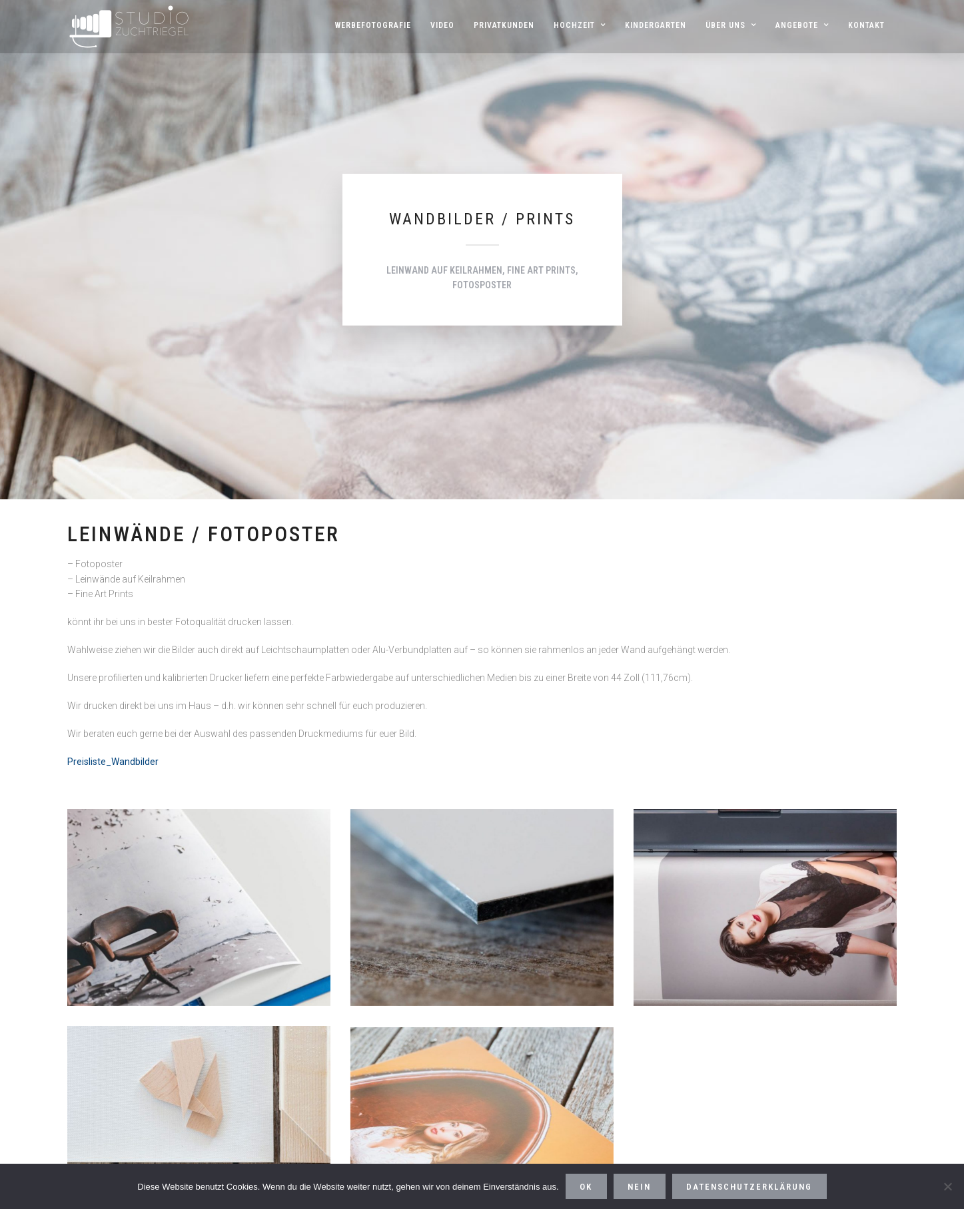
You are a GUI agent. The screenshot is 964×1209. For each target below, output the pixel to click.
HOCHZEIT (574, 25)
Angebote (796, 25)
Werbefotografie (373, 25)
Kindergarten (655, 25)
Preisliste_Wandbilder (113, 761)
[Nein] (947, 1186)
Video (442, 25)
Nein (639, 1187)
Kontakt (866, 25)
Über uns (725, 25)
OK (586, 1187)
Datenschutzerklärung (749, 1187)
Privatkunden (504, 25)
